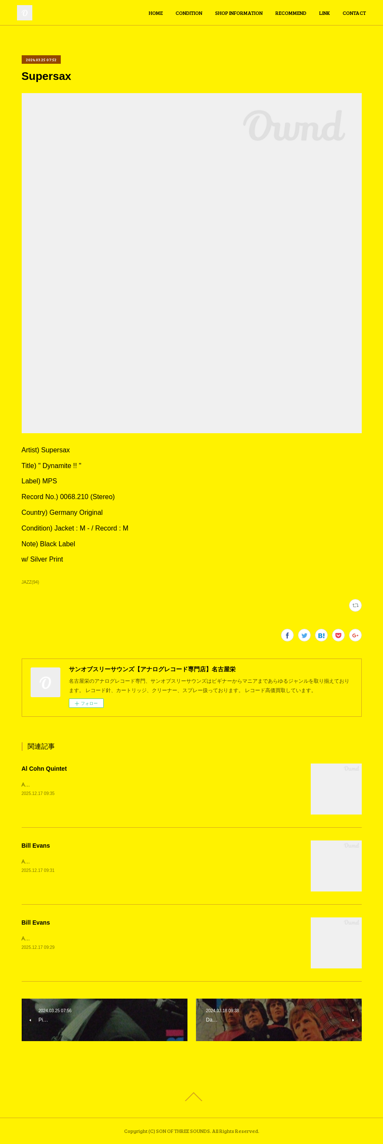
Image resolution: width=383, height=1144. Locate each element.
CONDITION (189, 12)
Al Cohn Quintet (44, 768)
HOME (156, 12)
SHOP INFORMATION (239, 12)
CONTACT (354, 12)
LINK (324, 12)
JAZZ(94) (31, 582)
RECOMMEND (290, 12)
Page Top (191, 1096)
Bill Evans (36, 845)
